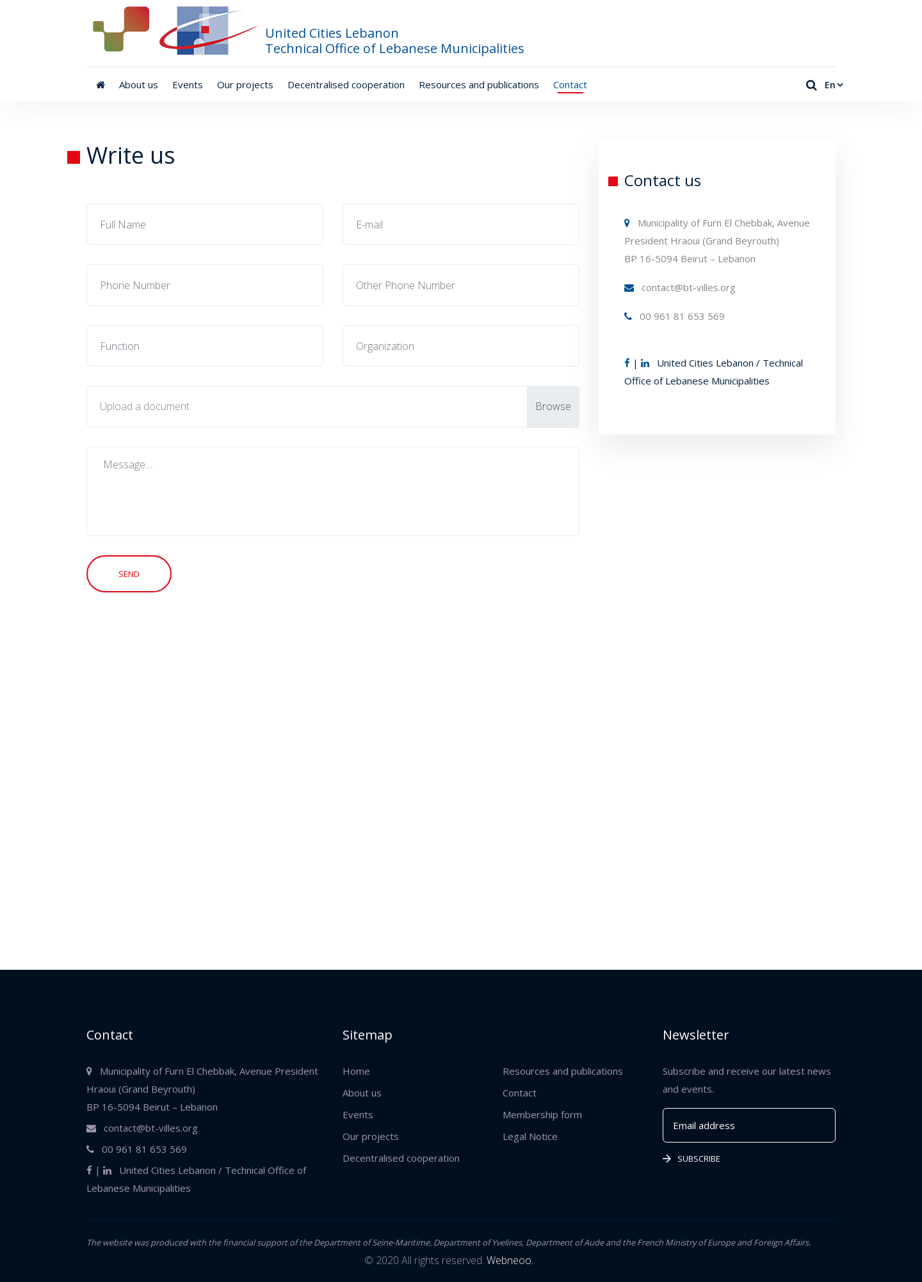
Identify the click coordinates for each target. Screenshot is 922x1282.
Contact (570, 84)
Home (356, 1070)
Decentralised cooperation (346, 84)
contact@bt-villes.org (680, 287)
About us (138, 84)
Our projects (245, 84)
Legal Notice (530, 1136)
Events (187, 84)
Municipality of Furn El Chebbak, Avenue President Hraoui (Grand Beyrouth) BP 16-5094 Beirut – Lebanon (717, 240)
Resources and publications (479, 84)
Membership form (542, 1114)
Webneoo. (510, 1260)
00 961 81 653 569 (674, 316)
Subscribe (691, 1158)
